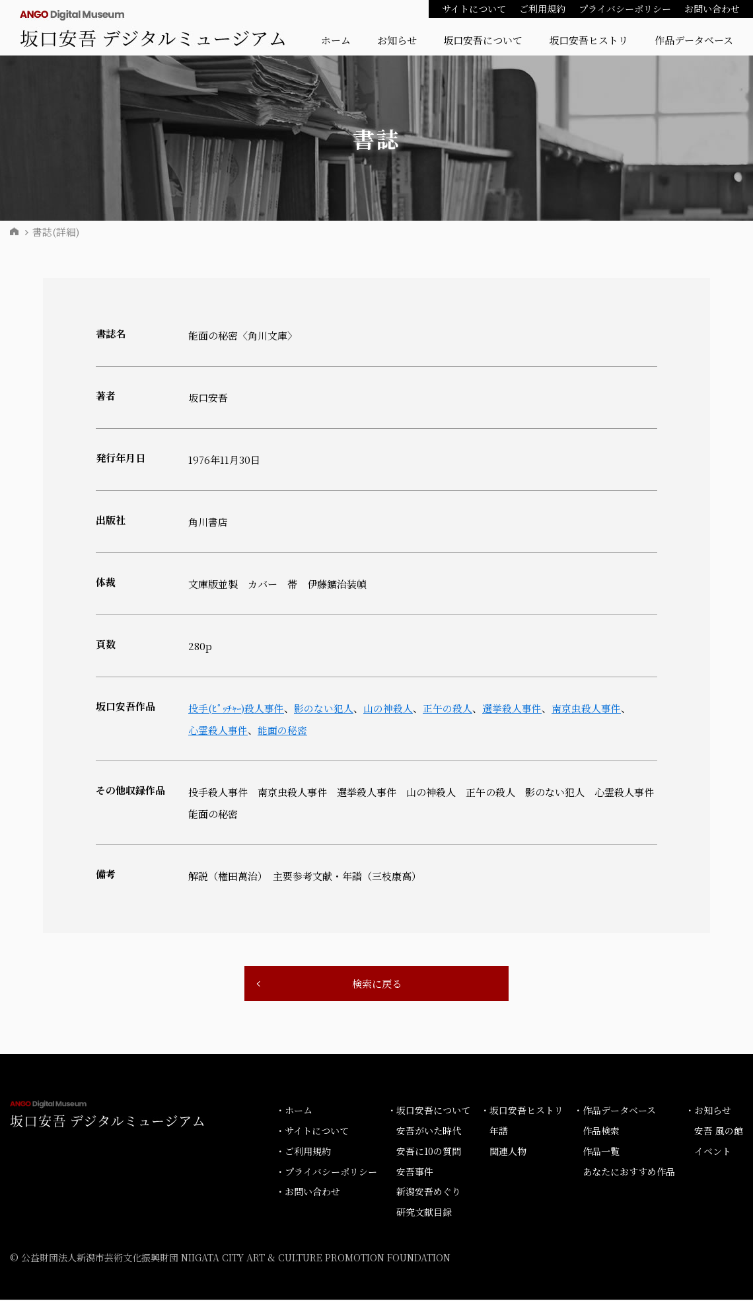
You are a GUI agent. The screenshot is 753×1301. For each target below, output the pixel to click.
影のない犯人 (326, 708)
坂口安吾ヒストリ (588, 40)
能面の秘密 (282, 730)
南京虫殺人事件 (589, 708)
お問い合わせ (712, 8)
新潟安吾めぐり (428, 1192)
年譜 (498, 1131)
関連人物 (507, 1152)
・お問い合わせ (307, 1192)
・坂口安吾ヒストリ (521, 1111)
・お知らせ (708, 1111)
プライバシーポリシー (625, 8)
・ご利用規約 (303, 1152)
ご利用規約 (542, 8)
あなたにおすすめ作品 (629, 1172)
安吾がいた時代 (428, 1131)
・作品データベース (614, 1111)
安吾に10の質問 (428, 1152)
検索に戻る (376, 984)
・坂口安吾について (428, 1111)
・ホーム (293, 1111)
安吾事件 (414, 1172)
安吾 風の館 (718, 1131)
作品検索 (601, 1131)
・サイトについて (312, 1131)
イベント (712, 1152)
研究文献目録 (424, 1213)
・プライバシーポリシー (326, 1172)
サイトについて (474, 8)
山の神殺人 (390, 708)
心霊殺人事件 (218, 730)
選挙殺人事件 (514, 708)
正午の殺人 (450, 708)
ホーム (336, 40)
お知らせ (397, 40)
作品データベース (694, 40)
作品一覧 (601, 1152)
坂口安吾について (482, 40)
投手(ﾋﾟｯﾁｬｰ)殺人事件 (237, 708)
